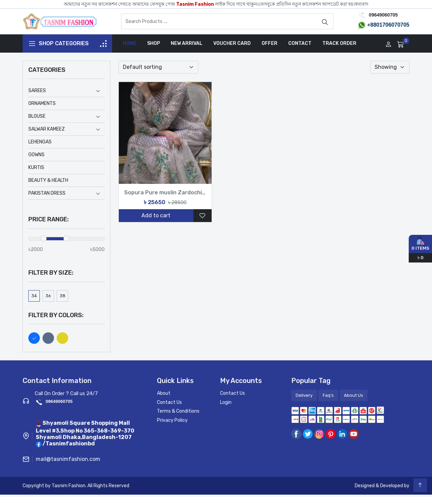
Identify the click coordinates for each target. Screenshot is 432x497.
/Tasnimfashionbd (69, 446)
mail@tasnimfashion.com (68, 461)
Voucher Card (232, 46)
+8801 (374, 26)
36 (48, 298)
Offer (269, 46)
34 (34, 298)
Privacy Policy (172, 422)
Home (129, 46)
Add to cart (155, 218)
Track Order (339, 46)
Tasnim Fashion (195, 4)
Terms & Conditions (178, 414)
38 (62, 298)
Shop (153, 46)
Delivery (304, 398)
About (163, 396)
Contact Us (169, 405)
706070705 (395, 26)
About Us (353, 398)
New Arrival (186, 46)
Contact (300, 46)
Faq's (328, 398)
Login (226, 405)
